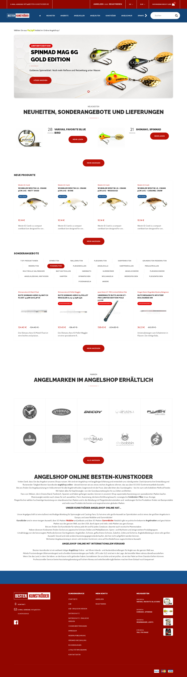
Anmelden (100, 599)
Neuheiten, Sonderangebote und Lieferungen (94, 112)
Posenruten (56, 266)
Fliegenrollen (79, 266)
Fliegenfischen (154, 276)
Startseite (73, 599)
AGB (70, 604)
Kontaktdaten (74, 654)
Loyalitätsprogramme (78, 650)
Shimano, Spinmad (144, 612)
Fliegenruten (100, 261)
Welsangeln (106, 276)
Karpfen (63, 276)
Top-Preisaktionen (31, 261)
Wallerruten (76, 261)
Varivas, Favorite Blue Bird (148, 602)
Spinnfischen (84, 276)
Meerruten (34, 266)
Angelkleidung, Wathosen (37, 276)
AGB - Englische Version (78, 609)
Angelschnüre (130, 271)
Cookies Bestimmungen (78, 626)
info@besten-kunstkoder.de (37, 4)
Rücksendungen (75, 645)
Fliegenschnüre (156, 271)
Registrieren (101, 604)
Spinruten (55, 261)
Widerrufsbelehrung (77, 635)
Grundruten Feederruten (152, 261)
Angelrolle (102, 266)
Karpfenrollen (125, 266)
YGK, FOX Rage (142, 632)
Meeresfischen (130, 276)
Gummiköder (107, 271)
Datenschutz (74, 613)
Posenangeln (85, 281)
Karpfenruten (123, 261)
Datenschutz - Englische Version (79, 619)
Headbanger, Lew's (144, 622)
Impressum (73, 631)
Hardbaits (86, 271)
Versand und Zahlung (77, 640)
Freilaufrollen (151, 266)
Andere (105, 281)
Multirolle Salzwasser (34, 271)
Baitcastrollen (64, 271)
